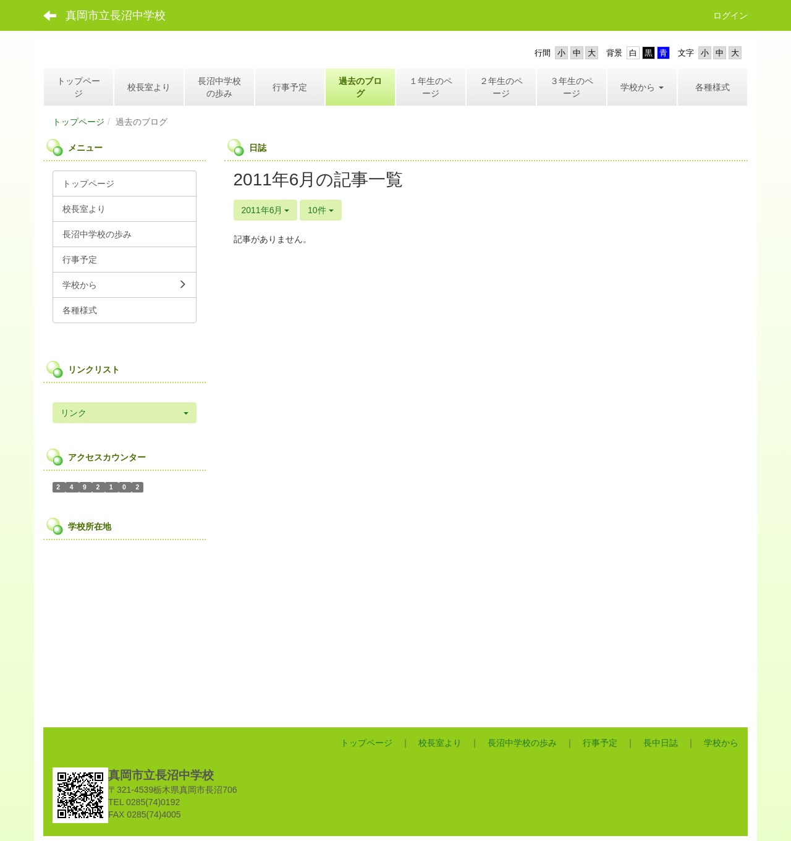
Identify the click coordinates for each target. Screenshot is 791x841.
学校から (721, 743)
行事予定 (600, 743)
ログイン (730, 15)
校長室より (440, 743)
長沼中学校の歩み (522, 743)
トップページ (78, 122)
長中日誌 (660, 743)
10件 (320, 210)
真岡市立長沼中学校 (116, 15)
